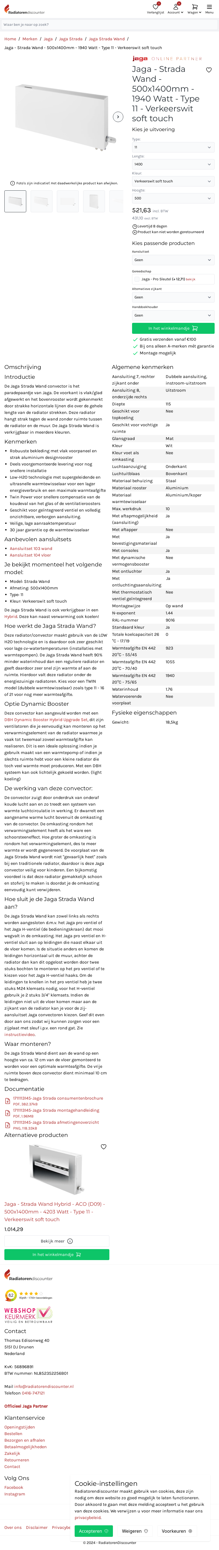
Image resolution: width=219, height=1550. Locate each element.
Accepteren (94, 1531)
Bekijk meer (57, 1241)
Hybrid (10, 616)
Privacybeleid (65, 1527)
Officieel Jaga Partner (26, 1406)
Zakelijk (12, 1453)
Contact (12, 1466)
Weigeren (135, 1531)
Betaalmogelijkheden (25, 1446)
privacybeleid (88, 1517)
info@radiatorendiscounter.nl (44, 1386)
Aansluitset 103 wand (31, 548)
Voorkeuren (177, 1531)
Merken (29, 38)
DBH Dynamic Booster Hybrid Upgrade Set (45, 719)
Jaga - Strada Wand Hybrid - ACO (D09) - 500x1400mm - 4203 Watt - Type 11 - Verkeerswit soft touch (54, 1212)
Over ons (13, 1527)
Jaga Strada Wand (107, 38)
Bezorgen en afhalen (24, 1440)
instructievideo (19, 1034)
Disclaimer (37, 1527)
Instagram (14, 1494)
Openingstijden (19, 1427)
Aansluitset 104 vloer (30, 555)
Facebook (13, 1487)
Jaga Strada (71, 38)
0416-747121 (33, 1393)
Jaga (48, 38)
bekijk (190, 279)
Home (10, 38)
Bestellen (13, 1433)
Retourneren (16, 1460)
